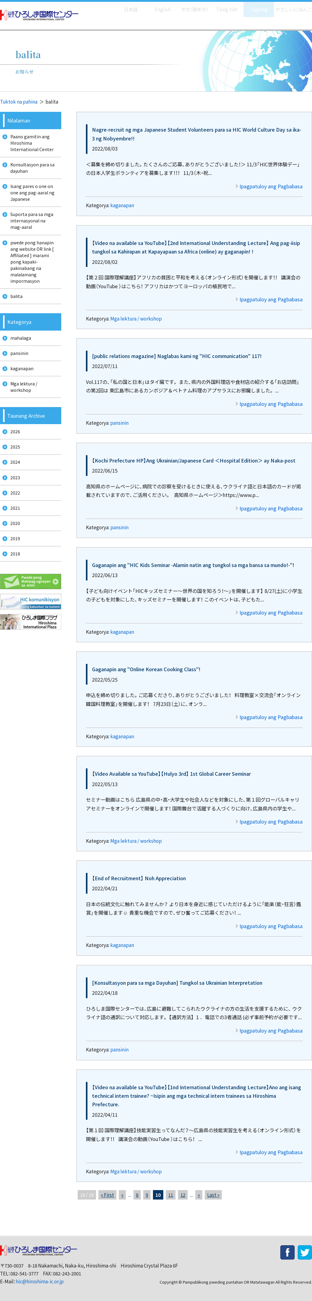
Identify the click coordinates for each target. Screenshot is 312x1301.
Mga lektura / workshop (136, 318)
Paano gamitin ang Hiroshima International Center (30, 144)
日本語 (124, 6)
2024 (13, 490)
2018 (13, 591)
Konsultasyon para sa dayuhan (31, 171)
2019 (13, 574)
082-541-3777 (24, 1273)
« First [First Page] (107, 1195)
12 (182, 1195)
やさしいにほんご (291, 6)
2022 (13, 523)
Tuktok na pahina (18, 101)
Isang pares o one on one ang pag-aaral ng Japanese (30, 199)
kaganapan (122, 205)
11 (170, 1195)
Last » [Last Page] (213, 1195)
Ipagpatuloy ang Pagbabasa (271, 186)
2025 (13, 473)
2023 (13, 506)
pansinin (119, 423)
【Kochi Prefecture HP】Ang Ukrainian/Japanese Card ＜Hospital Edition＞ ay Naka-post (194, 460)
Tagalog (254, 6)
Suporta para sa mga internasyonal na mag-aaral (32, 229)
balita (14, 311)
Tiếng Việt (222, 6)
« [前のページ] (122, 1195)
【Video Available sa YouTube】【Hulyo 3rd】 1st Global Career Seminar (171, 773)
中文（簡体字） (189, 6)
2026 (13, 455)
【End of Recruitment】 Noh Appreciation (139, 878)
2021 (13, 540)
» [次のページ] (199, 1195)
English (156, 6)
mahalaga (18, 355)
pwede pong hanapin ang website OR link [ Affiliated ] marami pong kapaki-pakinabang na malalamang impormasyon (31, 274)
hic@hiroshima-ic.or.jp (40, 1281)
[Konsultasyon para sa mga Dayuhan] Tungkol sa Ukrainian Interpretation (177, 982)
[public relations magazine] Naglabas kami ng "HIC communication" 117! (177, 356)
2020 (13, 557)
